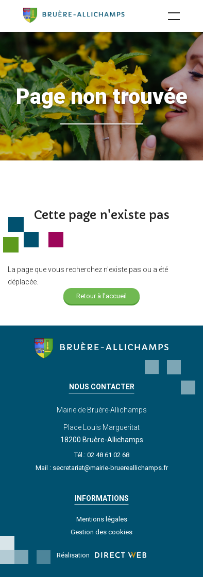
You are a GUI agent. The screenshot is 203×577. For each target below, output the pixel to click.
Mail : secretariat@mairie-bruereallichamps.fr (102, 468)
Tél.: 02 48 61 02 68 (101, 455)
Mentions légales (101, 519)
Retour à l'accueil (101, 296)
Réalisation (101, 555)
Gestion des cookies (101, 532)
